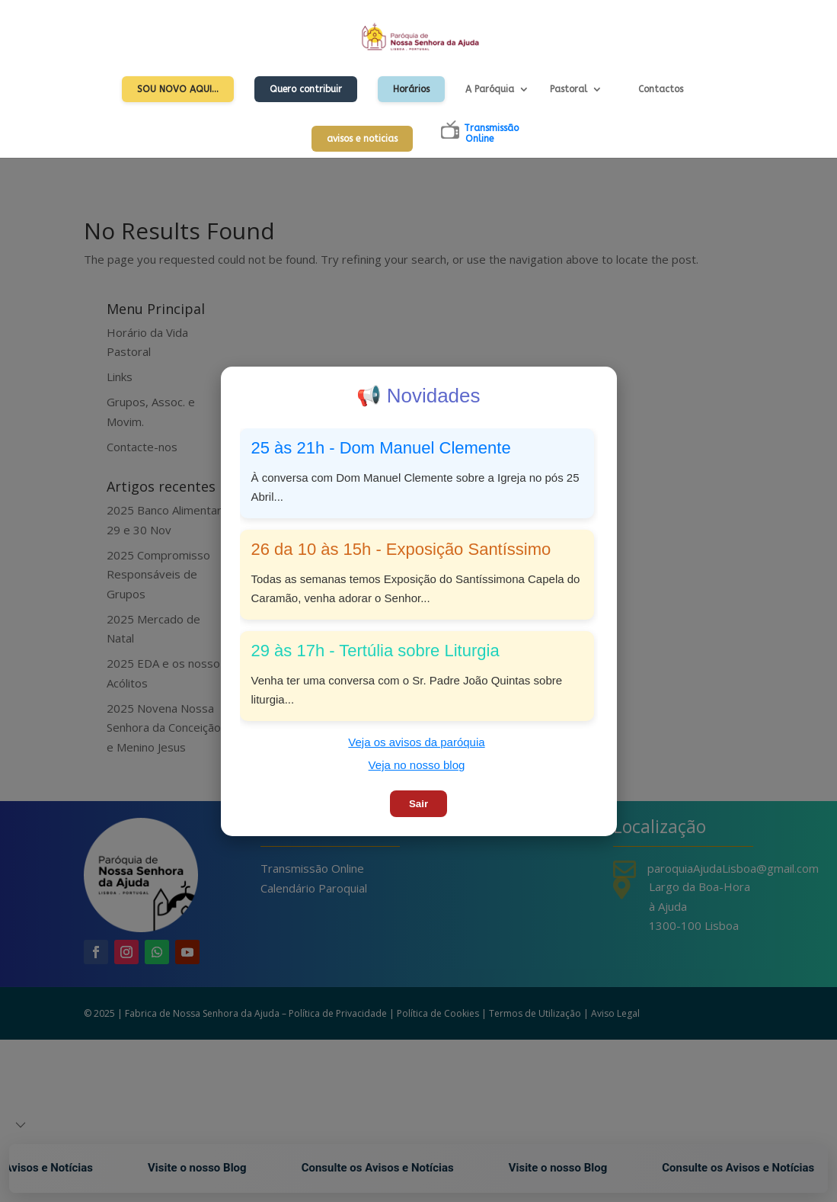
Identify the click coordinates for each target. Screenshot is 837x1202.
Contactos (660, 89)
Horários (411, 89)
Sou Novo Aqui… (178, 89)
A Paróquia (489, 89)
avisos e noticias (362, 138)
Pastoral (568, 89)
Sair (418, 803)
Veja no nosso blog (417, 764)
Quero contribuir (306, 89)
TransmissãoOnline (491, 133)
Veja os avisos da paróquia (416, 742)
